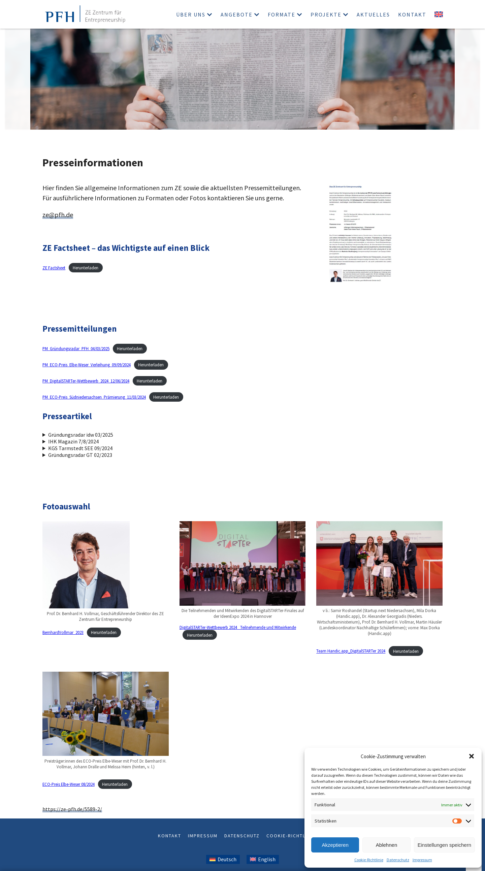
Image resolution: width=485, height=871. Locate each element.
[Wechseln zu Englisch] (438, 14)
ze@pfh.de (57, 214)
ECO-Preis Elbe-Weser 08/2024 (68, 784)
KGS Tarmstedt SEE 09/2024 (80, 448)
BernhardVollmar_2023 (63, 632)
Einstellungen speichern (444, 845)
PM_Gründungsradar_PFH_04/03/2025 (75, 348)
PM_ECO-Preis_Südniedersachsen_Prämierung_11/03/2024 (94, 397)
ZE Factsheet (53, 267)
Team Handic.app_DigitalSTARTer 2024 (350, 651)
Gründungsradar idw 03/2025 (80, 434)
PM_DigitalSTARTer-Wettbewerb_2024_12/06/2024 (85, 380)
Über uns (190, 14)
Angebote (237, 14)
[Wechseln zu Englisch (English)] (263, 859)
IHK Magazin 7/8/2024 (73, 441)
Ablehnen (386, 845)
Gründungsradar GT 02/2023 (80, 454)
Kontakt (412, 14)
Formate (281, 14)
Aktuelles (373, 14)
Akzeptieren (335, 845)
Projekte (326, 14)
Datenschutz (398, 859)
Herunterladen (85, 267)
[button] (471, 756)
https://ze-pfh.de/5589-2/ (72, 809)
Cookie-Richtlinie (368, 859)
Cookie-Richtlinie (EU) (296, 836)
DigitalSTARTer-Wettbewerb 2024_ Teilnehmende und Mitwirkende (238, 627)
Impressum (422, 859)
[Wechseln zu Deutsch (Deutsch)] (223, 859)
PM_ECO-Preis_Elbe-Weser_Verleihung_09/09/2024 (86, 364)
